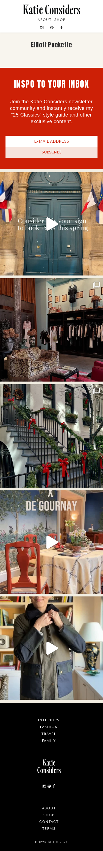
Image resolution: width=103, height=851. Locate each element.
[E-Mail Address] (51, 141)
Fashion (49, 727)
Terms (49, 828)
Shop (60, 20)
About (45, 20)
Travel (48, 734)
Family (49, 741)
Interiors (49, 720)
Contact (49, 822)
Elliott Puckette (51, 44)
